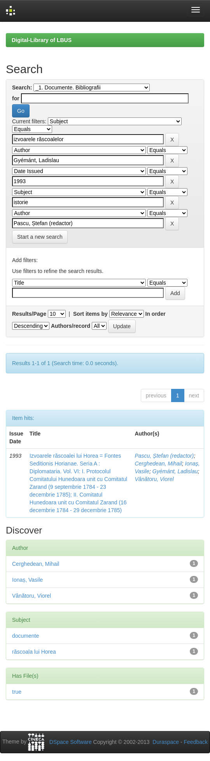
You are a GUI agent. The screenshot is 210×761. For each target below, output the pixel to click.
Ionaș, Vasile (27, 580)
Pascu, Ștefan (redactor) (164, 456)
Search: (22, 87)
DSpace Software (70, 742)
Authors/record (70, 326)
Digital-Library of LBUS (42, 40)
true (16, 692)
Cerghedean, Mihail (158, 463)
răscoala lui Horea (34, 652)
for (15, 98)
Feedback (196, 742)
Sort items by (90, 314)
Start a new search (40, 237)
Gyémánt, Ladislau (175, 471)
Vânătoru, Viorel (154, 479)
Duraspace (165, 742)
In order (155, 314)
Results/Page (29, 314)
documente (25, 636)
